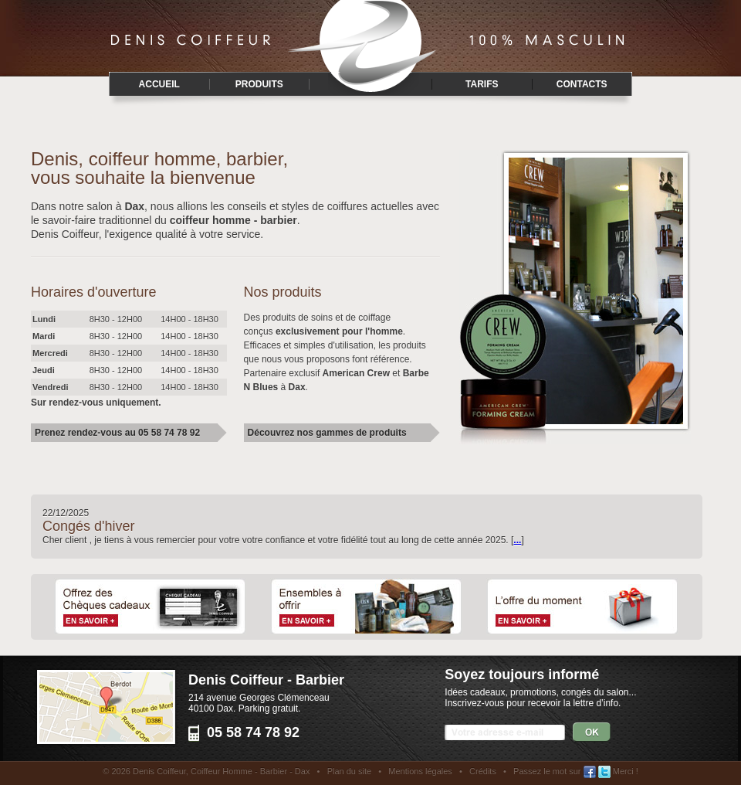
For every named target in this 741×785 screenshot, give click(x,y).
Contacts (582, 84)
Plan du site (349, 771)
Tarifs (481, 84)
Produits (259, 84)
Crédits (482, 771)
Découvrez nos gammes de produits (327, 432)
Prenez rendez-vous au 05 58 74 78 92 (117, 432)
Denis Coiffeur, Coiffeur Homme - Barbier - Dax (221, 771)
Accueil (159, 84)
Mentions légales (420, 771)
